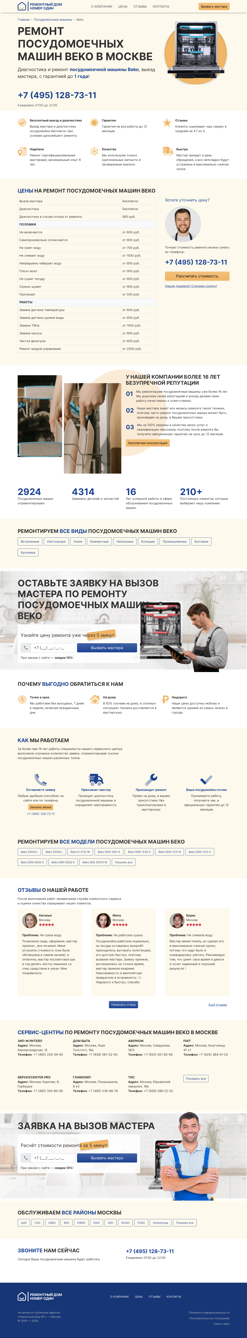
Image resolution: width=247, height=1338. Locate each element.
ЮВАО (81, 1222)
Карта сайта (222, 1323)
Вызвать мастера (214, 6)
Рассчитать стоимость (197, 276)
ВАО (66, 1222)
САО (37, 1222)
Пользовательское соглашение (209, 1318)
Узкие (77, 542)
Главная (24, 19)
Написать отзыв (123, 1005)
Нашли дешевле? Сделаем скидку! (191, 286)
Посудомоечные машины (53, 19)
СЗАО (141, 1222)
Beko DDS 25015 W (95, 862)
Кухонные (28, 553)
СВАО (52, 1222)
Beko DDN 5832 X (32, 862)
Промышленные (175, 542)
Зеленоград (160, 1222)
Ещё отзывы (218, 1005)
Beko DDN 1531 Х (200, 852)
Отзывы (140, 6)
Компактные (99, 542)
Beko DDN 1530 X (139, 852)
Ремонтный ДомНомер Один (40, 6)
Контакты (161, 6)
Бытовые (201, 542)
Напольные (125, 542)
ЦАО (24, 1222)
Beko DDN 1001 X (109, 852)
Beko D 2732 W (80, 852)
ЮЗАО (125, 1222)
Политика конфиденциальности (209, 1312)
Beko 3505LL (54, 852)
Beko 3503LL (29, 852)
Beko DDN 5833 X (63, 862)
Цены (122, 6)
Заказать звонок (40, 807)
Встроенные (30, 542)
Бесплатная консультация (147, 443)
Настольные (56, 542)
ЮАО (96, 1222)
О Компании (101, 6)
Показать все (123, 862)
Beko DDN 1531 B (170, 852)
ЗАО (110, 1222)
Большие (148, 542)
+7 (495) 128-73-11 (58, 95)
